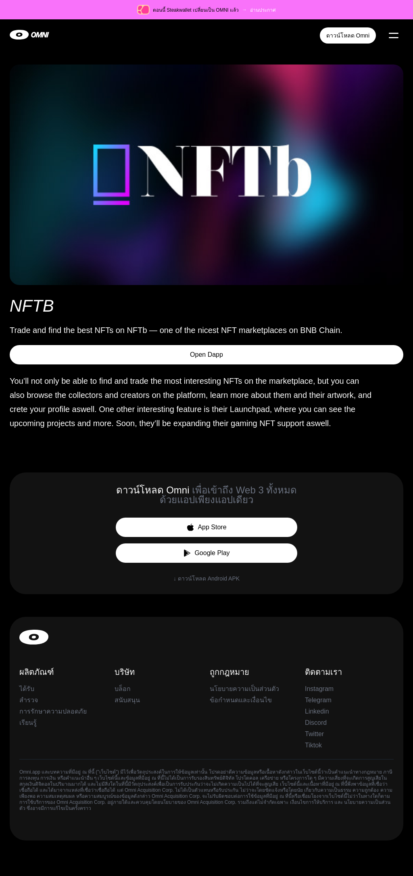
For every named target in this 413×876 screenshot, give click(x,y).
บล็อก (123, 688)
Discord (316, 722)
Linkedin (317, 711)
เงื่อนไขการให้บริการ (312, 802)
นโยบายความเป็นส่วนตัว (244, 688)
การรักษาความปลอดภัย (53, 711)
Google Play (206, 553)
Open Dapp (206, 354)
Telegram (318, 700)
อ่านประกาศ (263, 10)
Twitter (314, 733)
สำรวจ (28, 700)
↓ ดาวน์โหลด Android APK (206, 578)
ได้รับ (26, 688)
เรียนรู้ (28, 722)
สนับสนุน (127, 700)
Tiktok (313, 745)
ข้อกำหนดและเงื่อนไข (241, 700)
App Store (206, 527)
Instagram (319, 688)
